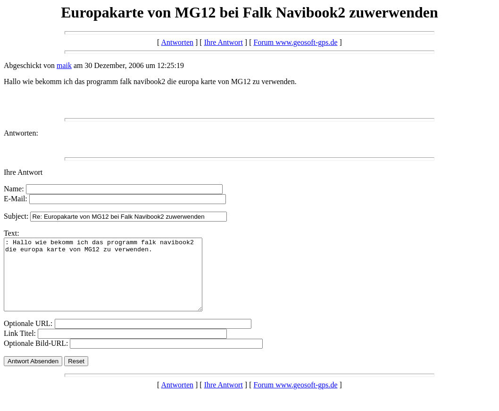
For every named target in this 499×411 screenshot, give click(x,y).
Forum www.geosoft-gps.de (296, 42)
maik (64, 65)
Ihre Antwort (223, 42)
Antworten (177, 42)
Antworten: (21, 133)
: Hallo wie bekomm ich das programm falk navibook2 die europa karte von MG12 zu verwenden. (115, 281)
